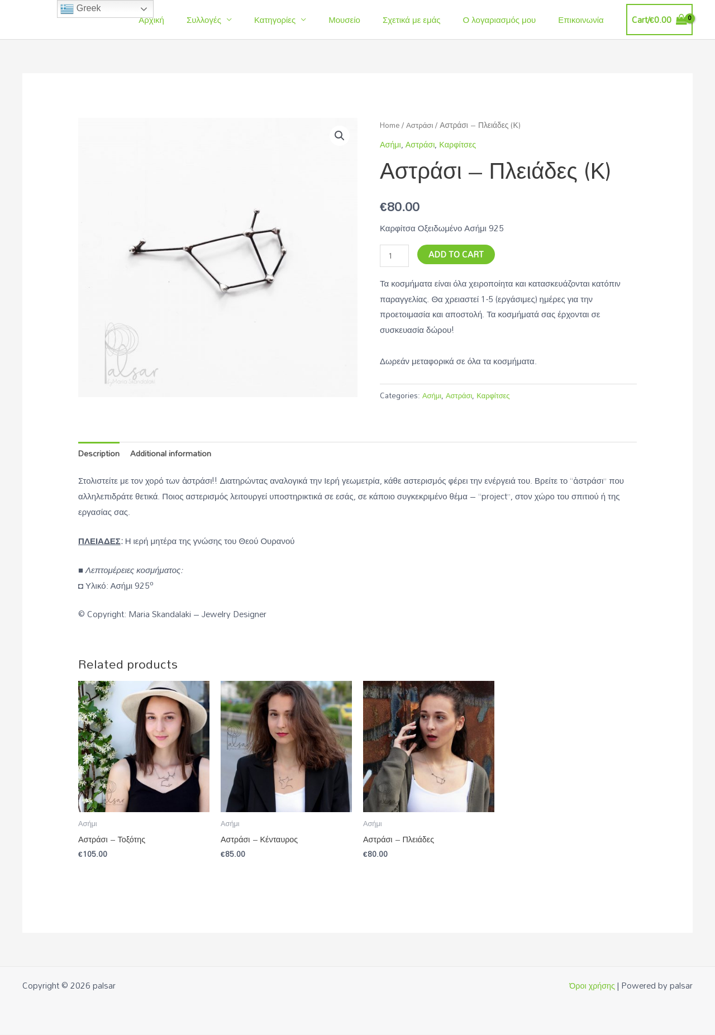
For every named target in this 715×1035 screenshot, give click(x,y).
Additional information (172, 453)
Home (391, 124)
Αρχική (188, 19)
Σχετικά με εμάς (426, 19)
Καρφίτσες (461, 144)
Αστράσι (422, 124)
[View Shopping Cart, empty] (659, 20)
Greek (80, 9)
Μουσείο (364, 19)
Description (99, 453)
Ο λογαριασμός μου (508, 19)
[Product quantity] (395, 256)
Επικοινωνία (583, 19)
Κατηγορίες (300, 19)
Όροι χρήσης (591, 986)
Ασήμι (391, 144)
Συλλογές (234, 19)
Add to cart (457, 254)
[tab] (99, 453)
